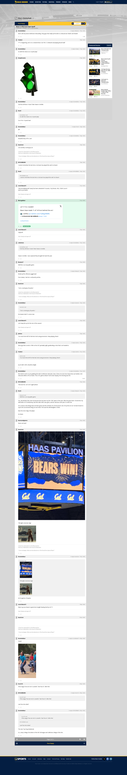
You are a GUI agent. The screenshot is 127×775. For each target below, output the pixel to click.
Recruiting (38, 2)
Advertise (39, 759)
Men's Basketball (24, 18)
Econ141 (20, 684)
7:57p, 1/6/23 (82, 556)
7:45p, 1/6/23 (82, 320)
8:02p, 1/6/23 (82, 638)
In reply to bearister (75, 302)
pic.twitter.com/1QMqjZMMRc (39, 214)
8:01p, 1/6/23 (82, 617)
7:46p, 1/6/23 (82, 333)
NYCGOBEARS (22, 162)
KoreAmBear (21, 31)
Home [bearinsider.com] (29, 759)
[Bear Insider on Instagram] (110, 759)
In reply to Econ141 (75, 692)
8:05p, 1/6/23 (82, 692)
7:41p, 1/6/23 (82, 262)
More (70, 2)
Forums (32, 2)
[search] (74, 2)
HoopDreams (22, 58)
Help (44, 759)
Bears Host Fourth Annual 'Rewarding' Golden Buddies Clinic (105, 61)
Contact (49, 759)
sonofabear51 (22, 185)
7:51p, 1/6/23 (82, 351)
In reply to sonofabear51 (74, 638)
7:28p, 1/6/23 (82, 135)
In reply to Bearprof (75, 271)
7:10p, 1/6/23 (82, 49)
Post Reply (21, 23)
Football (44, 2)
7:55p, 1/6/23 (82, 420)
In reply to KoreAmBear (74, 101)
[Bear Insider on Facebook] (107, 759)
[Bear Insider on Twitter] (104, 759)
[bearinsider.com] (21, 3)
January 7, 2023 (42, 216)
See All (109, 45)
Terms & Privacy (55, 759)
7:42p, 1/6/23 (82, 271)
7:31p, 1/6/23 (82, 185)
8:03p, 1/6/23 (82, 683)
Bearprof (20, 262)
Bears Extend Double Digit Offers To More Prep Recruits (106, 91)
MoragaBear (21, 200)
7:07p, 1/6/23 (82, 30)
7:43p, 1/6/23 (82, 302)
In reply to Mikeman (75, 30)
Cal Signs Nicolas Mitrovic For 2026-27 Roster (105, 70)
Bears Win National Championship (106, 49)
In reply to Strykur (75, 49)
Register (102, 2)
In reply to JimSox (75, 342)
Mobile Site (68, 759)
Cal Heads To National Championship (104, 81)
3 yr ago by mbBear (34, 28)
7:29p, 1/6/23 (82, 144)
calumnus (21, 242)
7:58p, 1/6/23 (82, 604)
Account (34, 759)
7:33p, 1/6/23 (82, 229)
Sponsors (64, 2)
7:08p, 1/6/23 (82, 39)
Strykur (20, 40)
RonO (19, 110)
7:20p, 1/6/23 (82, 126)
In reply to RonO (75, 126)
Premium (58, 2)
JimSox (20, 333)
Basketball (51, 2)
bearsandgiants (22, 420)
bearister (21, 145)
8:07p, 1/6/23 (82, 710)
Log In (97, 2)
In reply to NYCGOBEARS (74, 171)
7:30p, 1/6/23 (82, 171)
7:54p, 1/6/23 (82, 381)
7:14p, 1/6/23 (82, 110)
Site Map (63, 759)
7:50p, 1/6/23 (82, 342)
